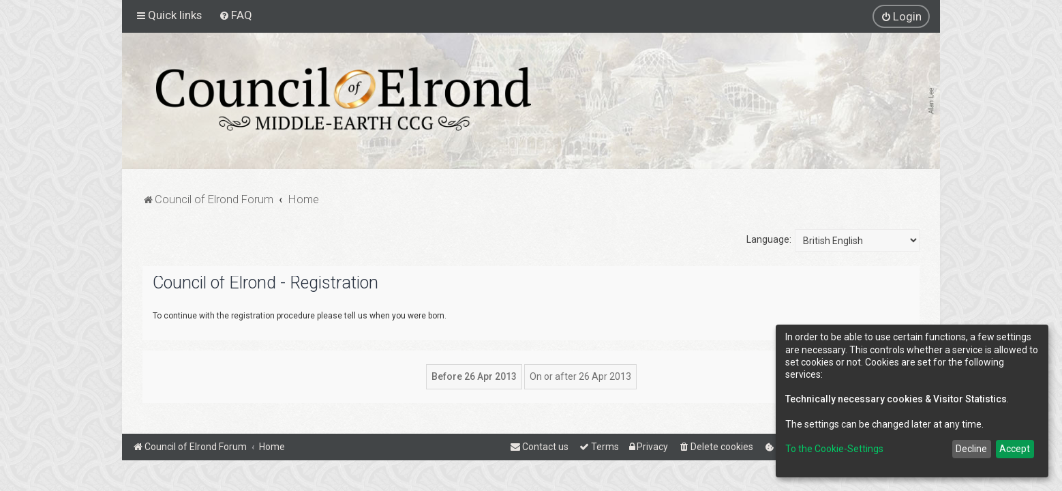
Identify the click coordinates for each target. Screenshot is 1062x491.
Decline (971, 448)
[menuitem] (235, 15)
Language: (768, 239)
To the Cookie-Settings (834, 448)
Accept (1014, 448)
